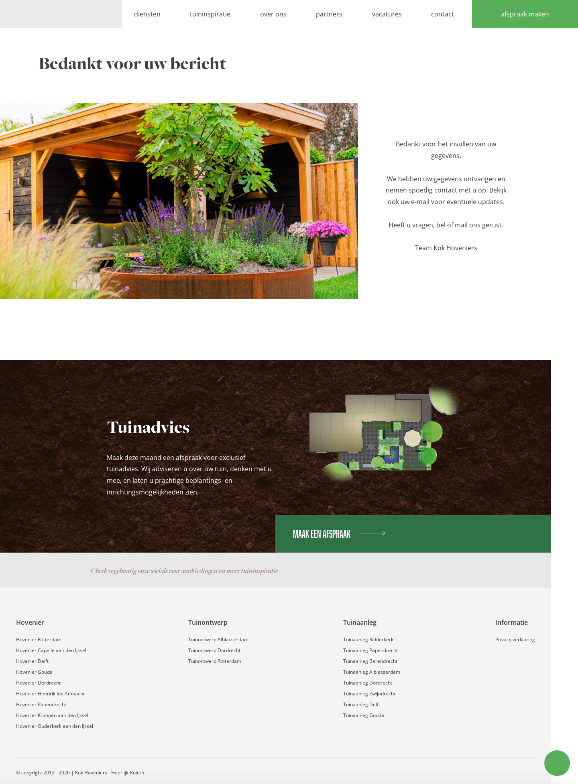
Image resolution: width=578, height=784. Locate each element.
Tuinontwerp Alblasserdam (218, 639)
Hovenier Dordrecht (38, 682)
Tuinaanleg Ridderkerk (368, 639)
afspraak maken (525, 14)
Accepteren (511, 729)
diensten (147, 14)
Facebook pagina (420, 571)
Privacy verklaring (515, 639)
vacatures (387, 14)
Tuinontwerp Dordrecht (214, 650)
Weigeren (510, 756)
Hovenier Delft (32, 661)
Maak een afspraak (339, 533)
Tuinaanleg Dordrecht (367, 682)
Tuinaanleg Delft (361, 704)
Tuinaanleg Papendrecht (370, 650)
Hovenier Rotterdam (38, 639)
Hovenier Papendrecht (41, 704)
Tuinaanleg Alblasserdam (371, 672)
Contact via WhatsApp (452, 571)
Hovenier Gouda (34, 672)
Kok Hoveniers (61, 14)
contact (442, 14)
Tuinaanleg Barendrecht (370, 661)
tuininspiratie (210, 14)
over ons (273, 14)
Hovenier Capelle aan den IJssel (51, 650)
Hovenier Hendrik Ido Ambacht (50, 693)
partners (329, 14)
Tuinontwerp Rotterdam (214, 661)
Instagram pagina (436, 571)
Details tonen (124, 768)
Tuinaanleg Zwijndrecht (369, 693)
